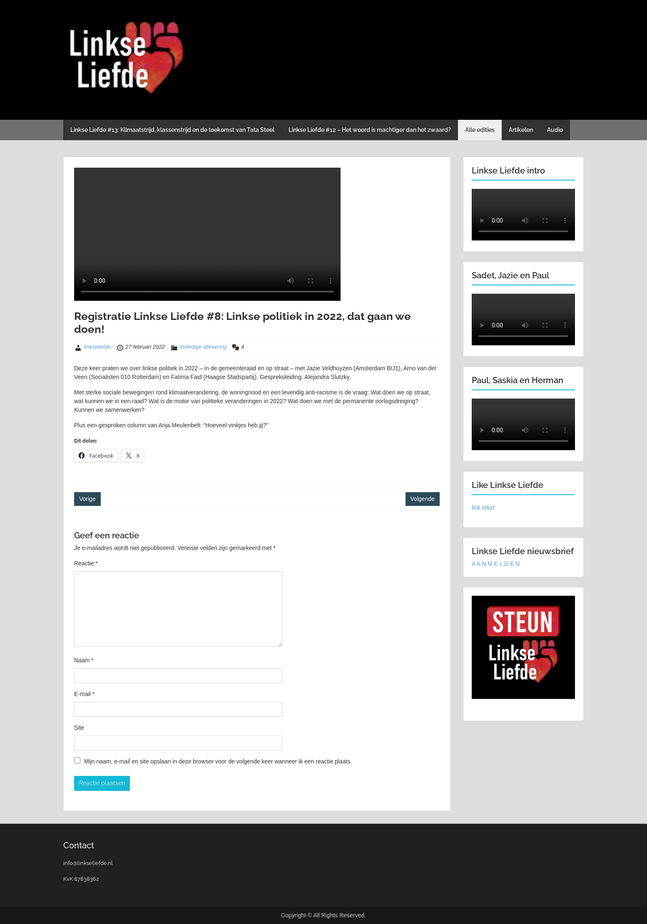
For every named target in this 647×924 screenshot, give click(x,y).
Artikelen (521, 129)
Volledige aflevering (202, 347)
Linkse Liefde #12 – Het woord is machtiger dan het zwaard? (370, 129)
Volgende (423, 498)
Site (79, 727)
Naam (84, 660)
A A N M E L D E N (496, 563)
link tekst (483, 507)
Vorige (87, 498)
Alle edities (480, 129)
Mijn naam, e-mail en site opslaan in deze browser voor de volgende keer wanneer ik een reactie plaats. (218, 761)
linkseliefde (97, 347)
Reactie (86, 563)
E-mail (84, 694)
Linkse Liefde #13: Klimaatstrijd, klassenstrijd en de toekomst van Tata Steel (172, 129)
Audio (555, 129)
